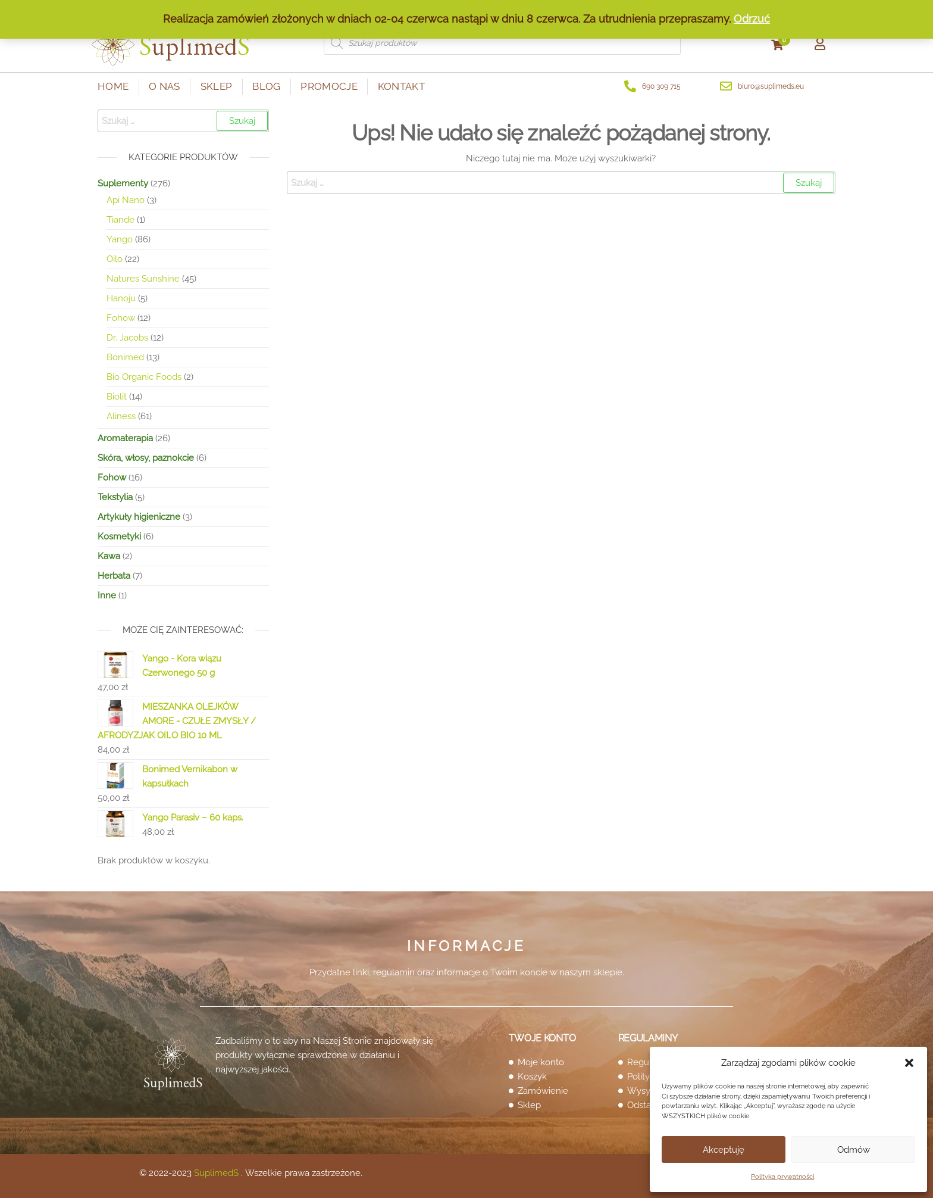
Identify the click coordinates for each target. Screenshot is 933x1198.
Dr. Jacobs (127, 337)
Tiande (120, 219)
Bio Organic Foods (144, 377)
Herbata (114, 575)
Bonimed (125, 357)
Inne (107, 595)
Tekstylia (115, 497)
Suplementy (123, 183)
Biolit (117, 396)
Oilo (115, 259)
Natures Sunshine (143, 278)
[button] (909, 1063)
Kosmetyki (119, 536)
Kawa (109, 556)
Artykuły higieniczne (139, 516)
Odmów (853, 1149)
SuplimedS (216, 1173)
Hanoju (121, 298)
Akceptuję (723, 1149)
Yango (120, 239)
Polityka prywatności (782, 1177)
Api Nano (126, 200)
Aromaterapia (125, 438)
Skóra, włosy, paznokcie (146, 458)
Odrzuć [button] (752, 19)
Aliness (121, 416)
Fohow (121, 318)
